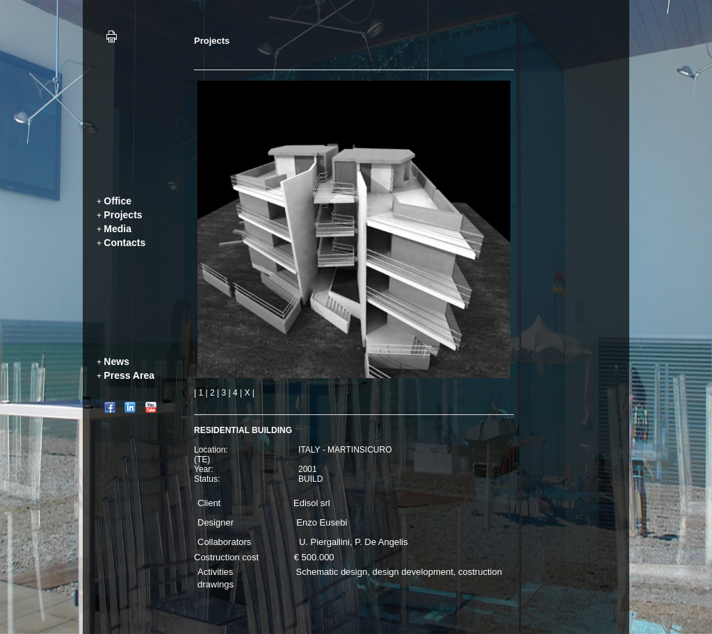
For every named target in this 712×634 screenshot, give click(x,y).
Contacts (124, 242)
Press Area (129, 375)
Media (117, 228)
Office (117, 200)
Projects (123, 214)
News (116, 361)
